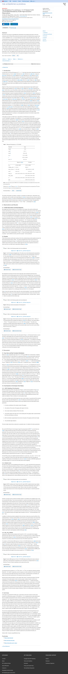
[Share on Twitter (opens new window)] (47, 17)
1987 (19, 512)
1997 (7, 517)
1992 (3, 425)
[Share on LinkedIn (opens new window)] (44, 17)
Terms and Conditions (28, 652)
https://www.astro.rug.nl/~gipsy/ (11, 634)
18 (40, 288)
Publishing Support (25, 1)
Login (33, 1)
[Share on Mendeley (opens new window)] (49, 17)
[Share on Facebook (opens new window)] (46, 17)
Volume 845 (13, 18)
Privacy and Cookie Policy (29, 657)
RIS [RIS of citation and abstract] (17, 59)
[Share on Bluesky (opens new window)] (51, 17)
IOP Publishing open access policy (8, 664)
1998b (37, 357)
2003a (18, 79)
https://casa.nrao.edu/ (9, 629)
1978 (12, 512)
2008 (4, 80)
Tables (14, 31)
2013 (23, 87)
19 (31, 423)
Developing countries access (7, 662)
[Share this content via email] (43, 17)
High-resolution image (17, 267)
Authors (4, 31)
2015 (3, 74)
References (20, 31)
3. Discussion (45, 38)
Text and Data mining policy (29, 659)
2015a (14, 74)
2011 (34, 73)
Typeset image (18, 189)
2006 (15, 73)
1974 (19, 394)
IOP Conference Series (6, 655)
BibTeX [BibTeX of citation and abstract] (13, 59)
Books (19, 1)
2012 (16, 87)
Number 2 (17, 18)
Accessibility (4, 666)
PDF (6, 24)
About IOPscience (5, 657)
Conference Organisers (50, 655)
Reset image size (26, 248)
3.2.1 (3, 505)
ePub (14, 24)
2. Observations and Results (47, 36)
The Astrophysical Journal (6, 18)
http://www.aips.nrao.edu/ (10, 632)
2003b (21, 79)
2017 (37, 74)
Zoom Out (19, 248)
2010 (11, 357)
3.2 (27, 351)
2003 (28, 79)
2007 (24, 73)
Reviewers (48, 652)
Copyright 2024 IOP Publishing (29, 650)
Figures (10, 31)
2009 (31, 73)
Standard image (7, 267)
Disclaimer (26, 655)
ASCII (13, 189)
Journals (15, 1)
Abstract (44, 33)
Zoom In (14, 248)
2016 (5, 74)
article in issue (8, 63)
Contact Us (4, 659)
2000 (34, 515)
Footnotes (44, 41)
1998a (17, 368)
